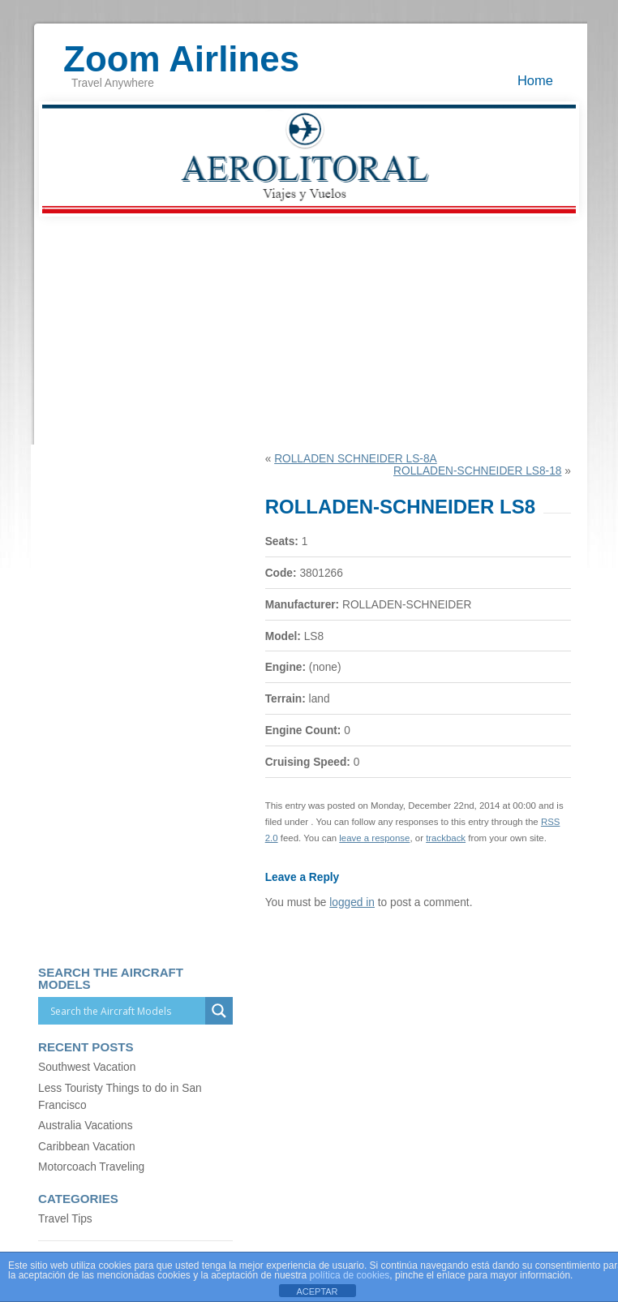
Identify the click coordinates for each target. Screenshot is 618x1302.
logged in (352, 902)
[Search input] (125, 1011)
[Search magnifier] (219, 1011)
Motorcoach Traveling (91, 1167)
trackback (446, 838)
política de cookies (350, 1275)
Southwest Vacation (86, 1067)
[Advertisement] (309, 331)
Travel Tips (65, 1219)
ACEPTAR (316, 1291)
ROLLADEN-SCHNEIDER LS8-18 (477, 471)
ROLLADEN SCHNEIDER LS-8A (355, 459)
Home (535, 80)
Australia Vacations (85, 1125)
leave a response (374, 838)
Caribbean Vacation (86, 1147)
